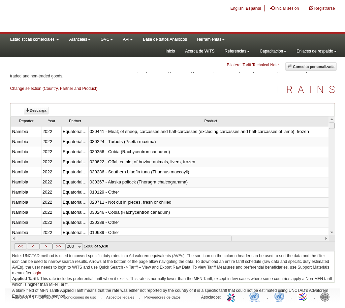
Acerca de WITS (199, 51)
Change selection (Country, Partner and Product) (53, 88)
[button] (20, 246)
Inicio (170, 51)
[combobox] (74, 246)
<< (20, 246)
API (128, 39)
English (237, 8)
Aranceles (79, 39)
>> (58, 246)
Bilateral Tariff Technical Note (253, 65)
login (37, 273)
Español (253, 8)
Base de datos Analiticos (165, 39)
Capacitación (273, 51)
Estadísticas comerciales (34, 39)
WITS (67, 17)
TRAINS (307, 89)
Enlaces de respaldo (316, 51)
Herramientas (211, 39)
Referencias (237, 51)
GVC (107, 39)
